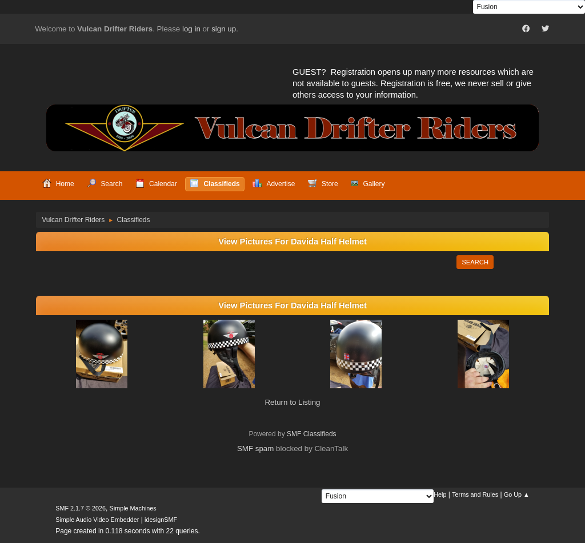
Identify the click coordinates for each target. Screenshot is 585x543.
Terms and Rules (475, 494)
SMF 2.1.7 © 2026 (80, 508)
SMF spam (255, 448)
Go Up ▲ (517, 494)
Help (440, 494)
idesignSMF (161, 519)
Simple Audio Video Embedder (97, 519)
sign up (223, 29)
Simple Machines (133, 508)
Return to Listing (292, 402)
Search (475, 262)
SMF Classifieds (311, 434)
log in (191, 29)
